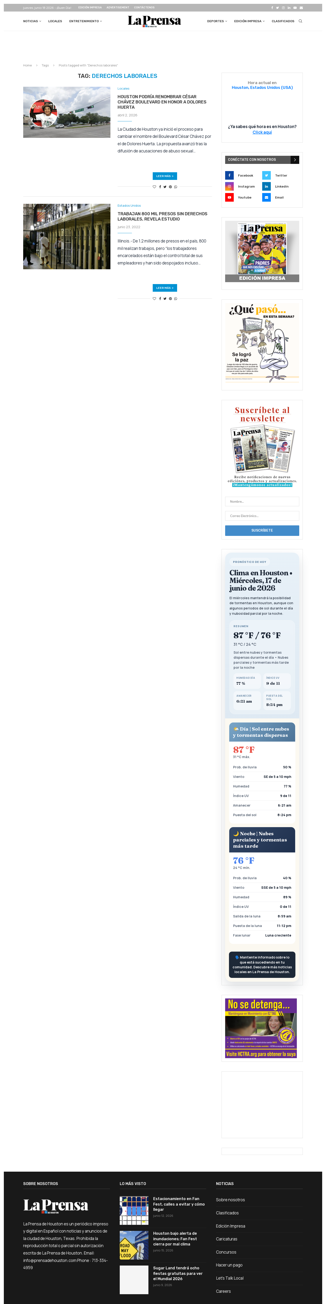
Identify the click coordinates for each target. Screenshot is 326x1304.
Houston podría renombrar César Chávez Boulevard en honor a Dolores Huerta (162, 102)
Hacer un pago (229, 1265)
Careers (223, 1291)
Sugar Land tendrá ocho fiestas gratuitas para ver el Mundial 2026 (178, 1273)
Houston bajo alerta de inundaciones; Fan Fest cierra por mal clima (175, 1238)
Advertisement (118, 7)
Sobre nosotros (230, 1199)
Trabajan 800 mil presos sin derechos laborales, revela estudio (162, 216)
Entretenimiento (84, 21)
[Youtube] (295, 7)
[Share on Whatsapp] (175, 186)
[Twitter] (277, 7)
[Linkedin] (289, 7)
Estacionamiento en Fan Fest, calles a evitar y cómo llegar (179, 1204)
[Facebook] (272, 7)
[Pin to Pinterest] (170, 186)
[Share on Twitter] (165, 186)
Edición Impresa (90, 7)
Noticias (30, 21)
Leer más (165, 176)
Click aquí (262, 132)
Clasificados (283, 21)
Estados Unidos (129, 206)
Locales (55, 21)
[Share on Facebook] (160, 186)
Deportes (215, 21)
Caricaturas (226, 1239)
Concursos (226, 1252)
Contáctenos (144, 7)
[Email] (301, 7)
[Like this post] (154, 186)
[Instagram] (283, 7)
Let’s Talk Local (230, 1278)
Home (27, 65)
